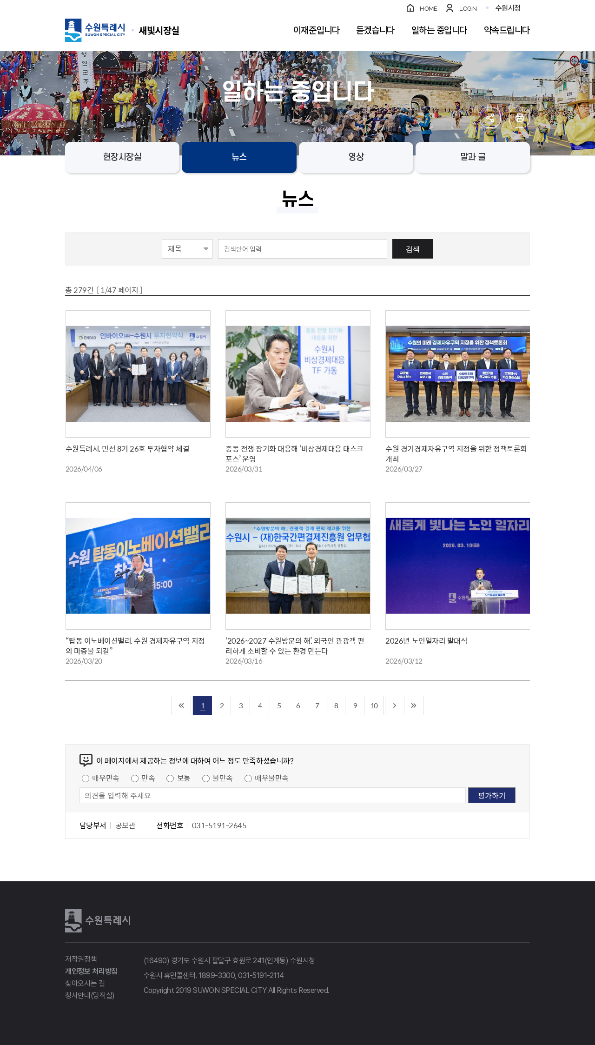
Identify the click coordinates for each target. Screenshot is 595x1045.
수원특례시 (97, 920)
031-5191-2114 (261, 975)
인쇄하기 (519, 117)
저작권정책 (81, 959)
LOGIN (468, 8)
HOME (428, 8)
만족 (148, 777)
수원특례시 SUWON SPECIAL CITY (159, 30)
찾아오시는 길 (85, 983)
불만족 (222, 777)
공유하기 (490, 117)
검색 (413, 248)
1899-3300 (216, 975)
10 (373, 705)
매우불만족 (272, 777)
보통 (184, 777)
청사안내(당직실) (90, 995)
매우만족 (105, 777)
